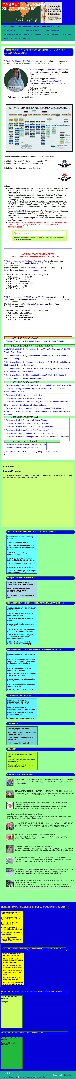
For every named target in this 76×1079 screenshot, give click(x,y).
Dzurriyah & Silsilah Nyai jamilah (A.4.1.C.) (24, 395)
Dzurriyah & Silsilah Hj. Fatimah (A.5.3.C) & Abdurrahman (30, 433)
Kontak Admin (41, 1077)
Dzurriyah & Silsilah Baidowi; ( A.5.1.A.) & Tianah (26, 420)
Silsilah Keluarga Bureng (51, 26)
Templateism (68, 1075)
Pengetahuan (7, 38)
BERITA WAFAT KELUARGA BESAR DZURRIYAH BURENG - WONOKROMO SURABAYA (44, 779)
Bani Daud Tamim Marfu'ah (12, 34)
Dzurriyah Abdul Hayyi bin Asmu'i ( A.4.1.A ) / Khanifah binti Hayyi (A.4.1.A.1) (38, 385)
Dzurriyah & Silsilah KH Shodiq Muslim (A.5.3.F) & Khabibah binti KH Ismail (37, 437)
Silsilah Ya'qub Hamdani (50, 30)
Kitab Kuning (66, 34)
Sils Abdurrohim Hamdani (30, 30)
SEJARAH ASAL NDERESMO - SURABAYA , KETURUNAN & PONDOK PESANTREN (43, 791)
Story (17, 38)
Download (26, 38)
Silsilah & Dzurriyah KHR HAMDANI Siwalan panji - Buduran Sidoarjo (35, 341)
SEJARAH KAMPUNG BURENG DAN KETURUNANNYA (33, 846)
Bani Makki (28, 34)
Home (4, 26)
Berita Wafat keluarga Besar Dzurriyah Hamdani (26, 444)
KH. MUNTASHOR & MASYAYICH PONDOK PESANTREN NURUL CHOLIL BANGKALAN (44, 823)
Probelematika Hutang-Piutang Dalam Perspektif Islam (25, 814)
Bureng (12, 26)
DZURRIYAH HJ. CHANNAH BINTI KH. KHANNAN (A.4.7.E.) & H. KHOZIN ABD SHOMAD (35, 51)
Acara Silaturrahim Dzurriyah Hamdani (22, 448)
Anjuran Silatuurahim (27, 1077)
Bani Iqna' (38, 34)
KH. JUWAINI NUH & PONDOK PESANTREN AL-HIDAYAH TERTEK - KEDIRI (40, 858)
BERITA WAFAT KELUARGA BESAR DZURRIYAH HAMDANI (35, 834)
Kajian (36, 26)
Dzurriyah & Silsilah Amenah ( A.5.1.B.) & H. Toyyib (27, 423)
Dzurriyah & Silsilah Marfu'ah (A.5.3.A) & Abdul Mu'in (28, 430)
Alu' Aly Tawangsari (52, 34)
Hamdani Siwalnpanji (10, 30)
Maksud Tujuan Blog (10, 1077)
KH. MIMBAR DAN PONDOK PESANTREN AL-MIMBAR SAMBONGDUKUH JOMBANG (44, 869)
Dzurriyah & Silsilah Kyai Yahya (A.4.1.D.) (23, 398)
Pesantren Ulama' (24, 26)
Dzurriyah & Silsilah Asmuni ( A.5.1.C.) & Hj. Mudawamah (30, 427)
